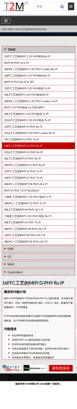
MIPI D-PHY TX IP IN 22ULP (21, 190)
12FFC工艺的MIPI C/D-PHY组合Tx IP (27, 88)
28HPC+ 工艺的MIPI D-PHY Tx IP (25, 203)
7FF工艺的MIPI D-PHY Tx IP (21, 139)
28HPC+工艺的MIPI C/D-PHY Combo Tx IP (31, 101)
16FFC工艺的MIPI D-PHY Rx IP (23, 145)
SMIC (11, 264)
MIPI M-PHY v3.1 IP (16, 62)
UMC (10, 248)
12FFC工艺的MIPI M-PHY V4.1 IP (24, 235)
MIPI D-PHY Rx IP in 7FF (19, 81)
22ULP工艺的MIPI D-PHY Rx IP (23, 152)
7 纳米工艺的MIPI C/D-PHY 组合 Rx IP (27, 216)
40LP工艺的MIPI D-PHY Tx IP (22, 222)
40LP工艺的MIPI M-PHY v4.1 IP (23, 209)
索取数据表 (59, 391)
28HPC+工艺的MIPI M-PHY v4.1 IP (26, 184)
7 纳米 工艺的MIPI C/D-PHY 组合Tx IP (27, 196)
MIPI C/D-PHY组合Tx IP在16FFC (24, 107)
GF (9, 256)
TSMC (11, 49)
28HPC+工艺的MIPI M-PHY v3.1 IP (26, 241)
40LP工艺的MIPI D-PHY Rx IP (22, 158)
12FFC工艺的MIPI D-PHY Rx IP (23, 126)
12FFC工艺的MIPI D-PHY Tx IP (23, 171)
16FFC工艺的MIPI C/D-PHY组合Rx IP (27, 75)
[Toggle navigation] (6, 21)
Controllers (15, 272)
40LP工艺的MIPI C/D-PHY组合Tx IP (26, 114)
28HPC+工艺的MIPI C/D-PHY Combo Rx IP (31, 69)
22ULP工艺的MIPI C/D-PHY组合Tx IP (27, 120)
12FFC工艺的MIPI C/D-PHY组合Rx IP (27, 56)
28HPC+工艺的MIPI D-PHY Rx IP (24, 165)
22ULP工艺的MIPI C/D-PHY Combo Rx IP (29, 133)
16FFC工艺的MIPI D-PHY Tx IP (23, 177)
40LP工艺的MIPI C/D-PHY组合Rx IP (26, 94)
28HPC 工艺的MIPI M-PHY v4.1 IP (25, 228)
